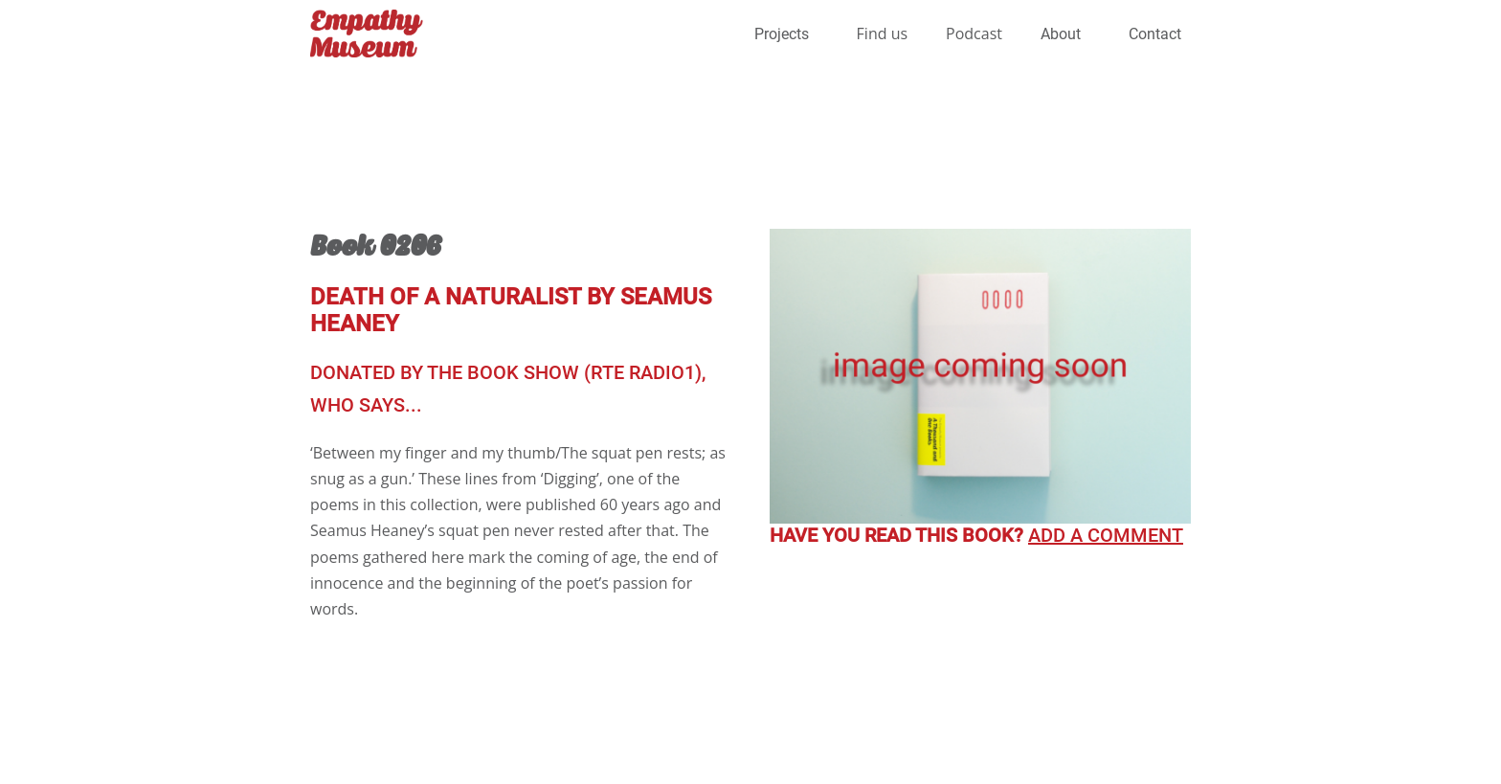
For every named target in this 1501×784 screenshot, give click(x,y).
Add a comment (1105, 535)
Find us (882, 33)
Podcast (974, 33)
